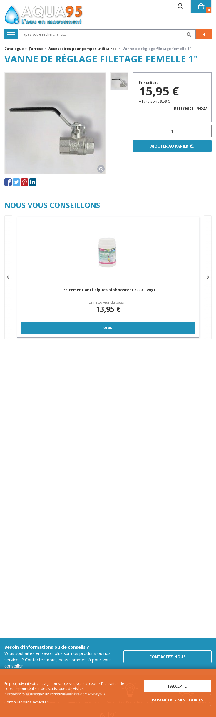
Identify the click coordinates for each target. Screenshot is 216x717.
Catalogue (14, 48)
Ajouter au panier (169, 146)
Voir (108, 328)
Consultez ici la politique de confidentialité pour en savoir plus (54, 693)
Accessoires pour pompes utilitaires (82, 48)
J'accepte (177, 686)
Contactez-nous (167, 656)
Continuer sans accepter (26, 702)
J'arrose (36, 48)
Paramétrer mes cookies (177, 700)
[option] (119, 81)
